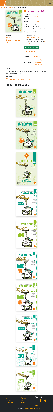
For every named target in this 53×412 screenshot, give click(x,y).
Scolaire (35, 14)
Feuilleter (9, 37)
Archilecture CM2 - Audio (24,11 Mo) (18, 79)
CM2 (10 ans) (37, 21)
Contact (22, 402)
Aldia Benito (37, 58)
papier (34, 29)
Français (35, 16)
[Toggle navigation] (50, 3)
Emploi (22, 400)
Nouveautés (9, 402)
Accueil (3, 7)
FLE (7, 399)
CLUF (38, 408)
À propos (23, 397)
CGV (35, 408)
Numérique (9, 400)
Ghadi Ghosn (38, 62)
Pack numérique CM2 (32, 37)
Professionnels (24, 399)
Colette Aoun (38, 56)
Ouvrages (10, 7)
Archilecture (36, 19)
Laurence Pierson (39, 60)
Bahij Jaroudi (38, 64)
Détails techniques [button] (29, 51)
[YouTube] (45, 401)
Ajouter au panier (31, 47)
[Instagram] (36, 405)
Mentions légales (29, 408)
